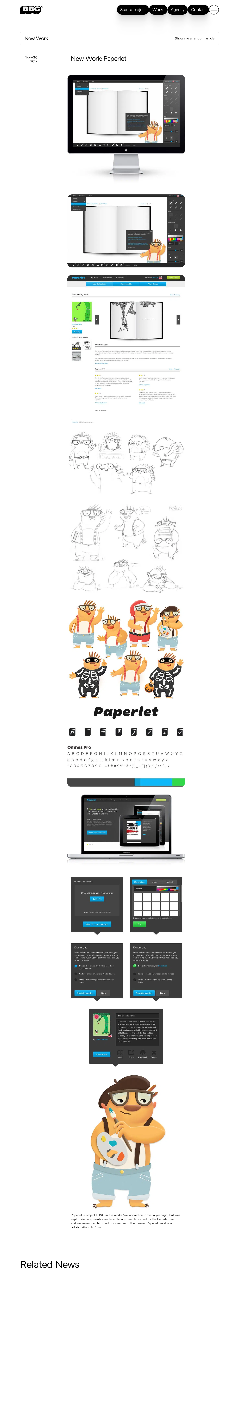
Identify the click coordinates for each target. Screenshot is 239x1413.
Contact (198, 10)
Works (158, 10)
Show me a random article (194, 38)
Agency (177, 10)
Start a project (133, 10)
